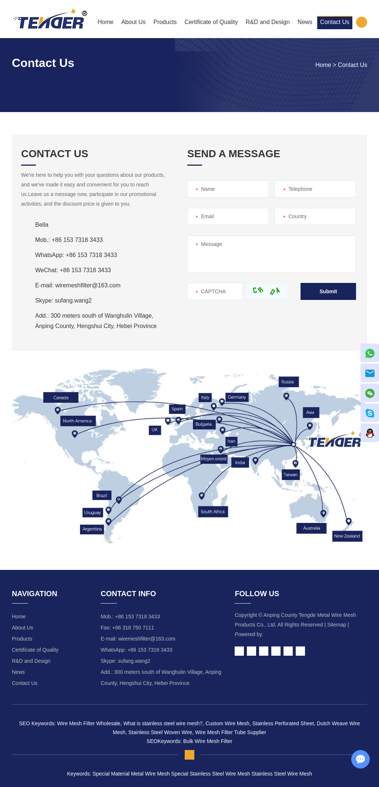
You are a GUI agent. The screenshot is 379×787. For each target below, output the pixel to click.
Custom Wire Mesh (226, 723)
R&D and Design (268, 22)
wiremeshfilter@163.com (87, 285)
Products (165, 22)
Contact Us (334, 22)
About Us (133, 22)
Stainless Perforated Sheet (282, 723)
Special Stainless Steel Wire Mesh (210, 774)
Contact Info (128, 594)
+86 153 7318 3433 (91, 255)
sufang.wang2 (73, 300)
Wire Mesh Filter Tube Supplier (230, 732)
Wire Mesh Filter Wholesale (88, 723)
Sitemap (336, 625)
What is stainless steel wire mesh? (162, 723)
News (305, 22)
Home (106, 22)
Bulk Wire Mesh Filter (207, 741)
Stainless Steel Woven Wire (159, 732)
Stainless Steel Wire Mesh (281, 774)
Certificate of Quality (211, 22)
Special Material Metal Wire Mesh (131, 774)
